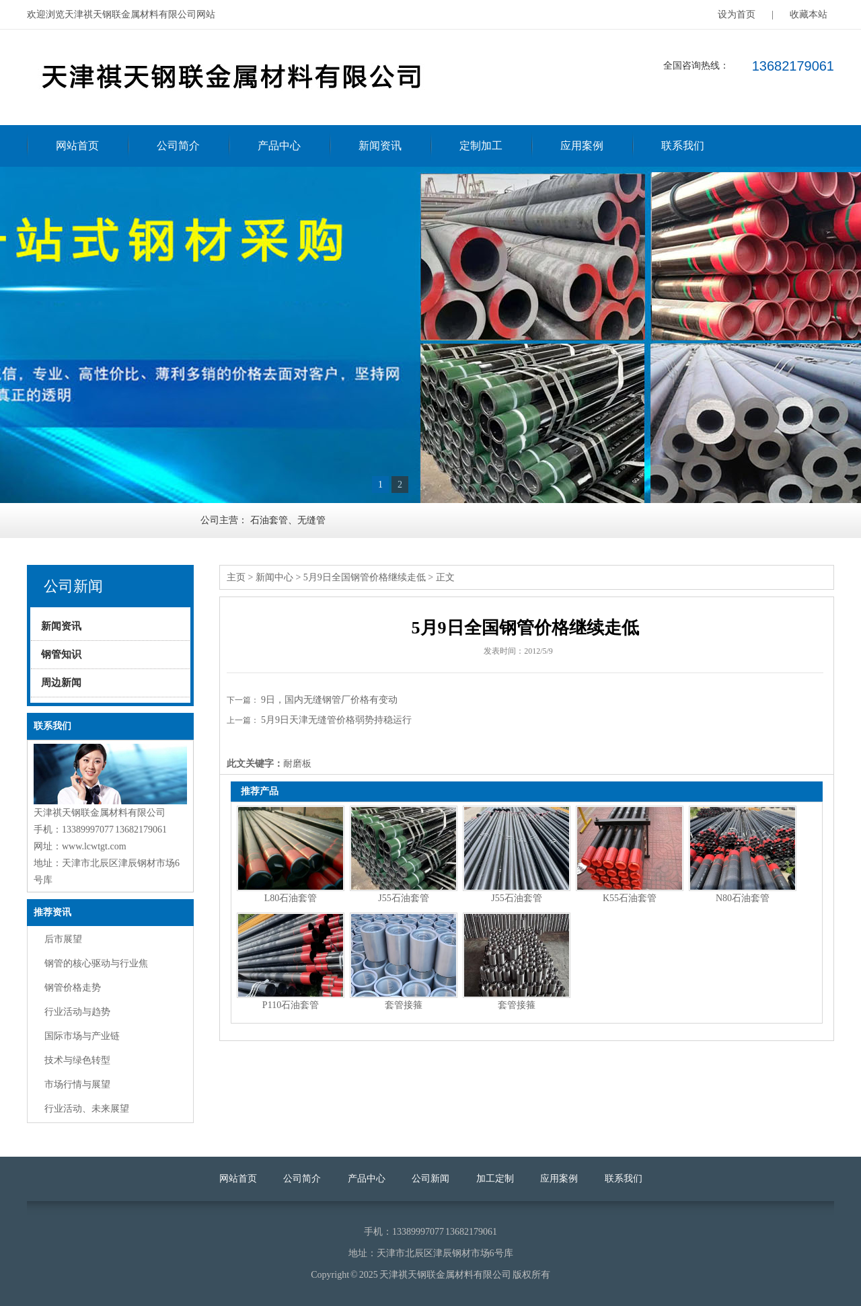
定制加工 (480, 145)
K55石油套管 (630, 898)
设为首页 (736, 14)
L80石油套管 (290, 898)
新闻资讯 (380, 145)
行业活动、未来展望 (86, 1109)
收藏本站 (808, 14)
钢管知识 (61, 654)
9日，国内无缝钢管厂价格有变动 (329, 700)
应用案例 (581, 145)
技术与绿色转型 (77, 1060)
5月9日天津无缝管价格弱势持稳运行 (336, 720)
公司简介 (178, 145)
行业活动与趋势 (77, 1012)
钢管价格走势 (72, 988)
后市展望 (63, 939)
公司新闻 (430, 1179)
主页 (236, 577)
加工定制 (495, 1179)
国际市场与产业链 (82, 1036)
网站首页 (77, 145)
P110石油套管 (290, 1005)
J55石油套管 (403, 898)
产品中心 (279, 145)
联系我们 (682, 145)
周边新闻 (61, 682)
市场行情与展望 (77, 1084)
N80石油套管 (743, 898)
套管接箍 (403, 1005)
